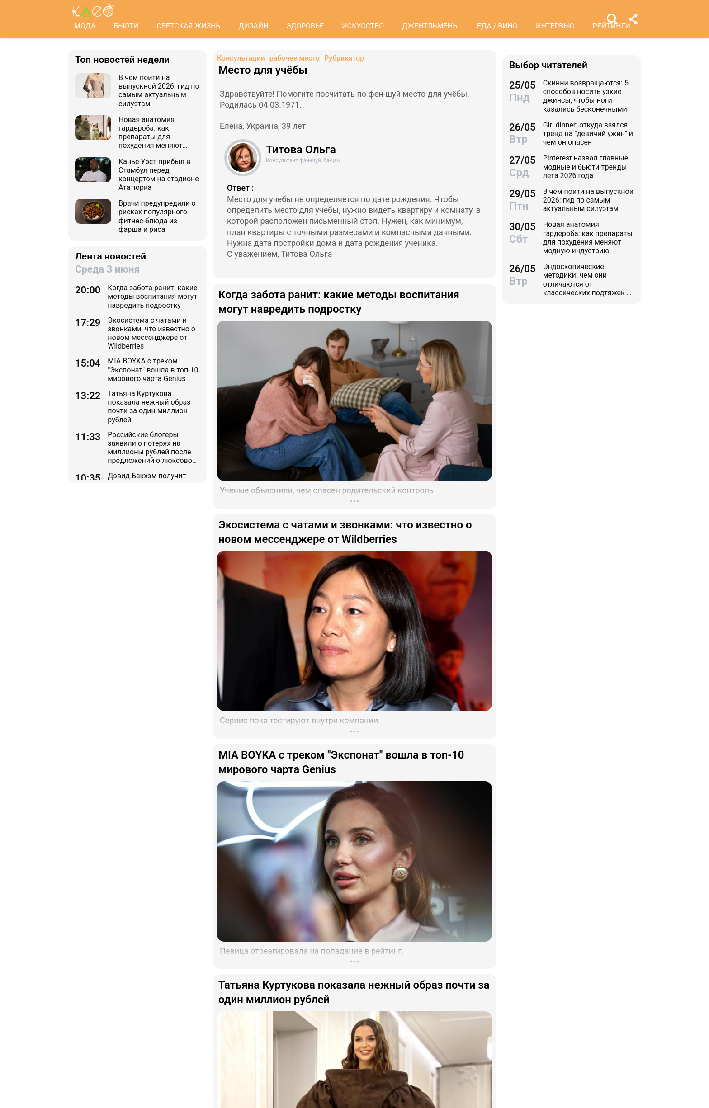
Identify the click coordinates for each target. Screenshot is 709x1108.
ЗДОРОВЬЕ (305, 26)
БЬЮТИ (125, 26)
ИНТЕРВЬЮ (555, 26)
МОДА (84, 26)
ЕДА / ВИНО (497, 26)
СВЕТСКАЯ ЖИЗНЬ (188, 26)
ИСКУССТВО (363, 26)
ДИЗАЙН (253, 26)
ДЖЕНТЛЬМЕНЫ (430, 26)
